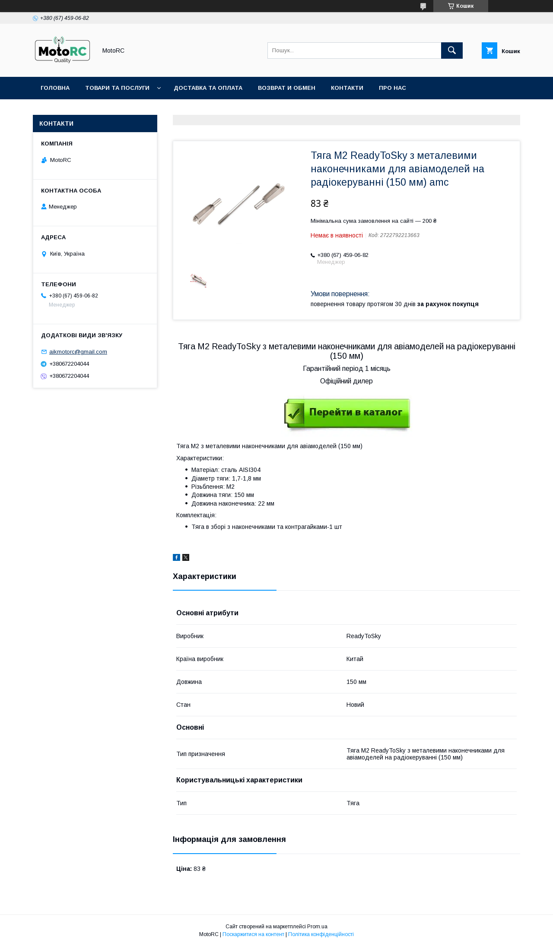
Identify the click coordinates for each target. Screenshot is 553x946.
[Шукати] (452, 50)
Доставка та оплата (208, 88)
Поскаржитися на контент (253, 934)
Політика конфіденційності (321, 934)
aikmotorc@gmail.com (78, 351)
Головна (55, 88)
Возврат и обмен (286, 88)
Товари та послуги (117, 88)
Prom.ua (317, 927)
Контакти (347, 88)
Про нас (392, 88)
